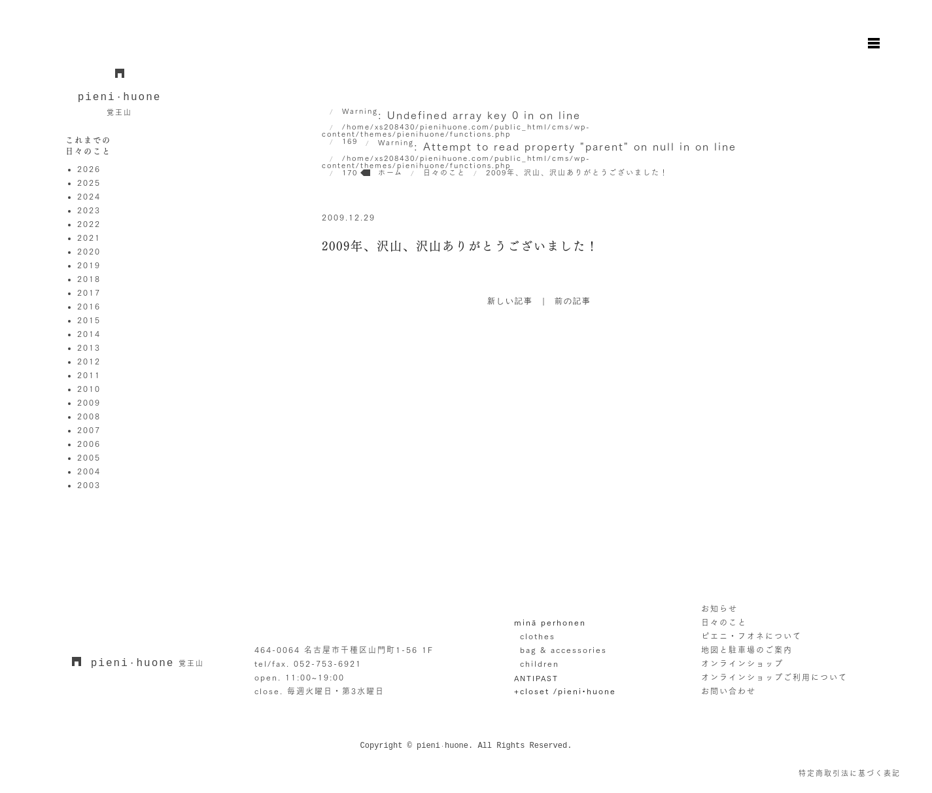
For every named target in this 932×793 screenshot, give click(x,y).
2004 (89, 471)
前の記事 (573, 301)
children (539, 663)
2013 (89, 347)
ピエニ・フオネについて (751, 636)
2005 (89, 457)
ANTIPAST (536, 678)
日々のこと (724, 622)
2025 (89, 182)
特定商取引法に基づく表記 (850, 773)
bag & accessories (563, 650)
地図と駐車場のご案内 (747, 650)
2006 (89, 444)
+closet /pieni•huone (565, 691)
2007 (89, 430)
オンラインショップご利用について (774, 677)
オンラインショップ (742, 663)
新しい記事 (510, 301)
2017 (89, 292)
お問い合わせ (728, 691)
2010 (89, 389)
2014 (89, 334)
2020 (89, 251)
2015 (89, 320)
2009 (89, 402)
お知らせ (719, 608)
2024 (89, 196)
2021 (89, 237)
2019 (89, 265)
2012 (89, 361)
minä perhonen (550, 622)
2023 (89, 210)
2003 (89, 485)
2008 (89, 416)
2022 (89, 224)
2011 (89, 375)
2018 (89, 279)
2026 (89, 169)
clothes (537, 636)
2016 (89, 306)
